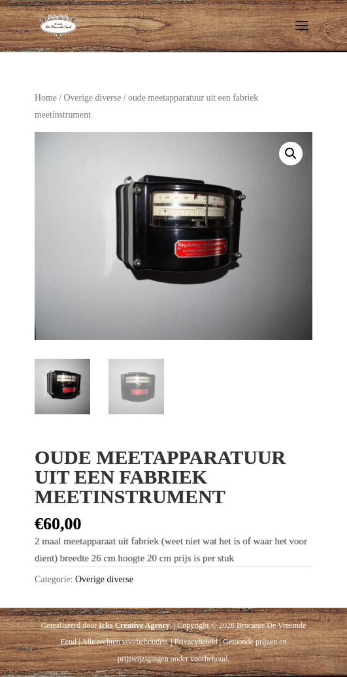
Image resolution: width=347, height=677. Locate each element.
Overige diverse (93, 98)
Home (46, 98)
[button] (291, 153)
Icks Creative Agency (134, 625)
